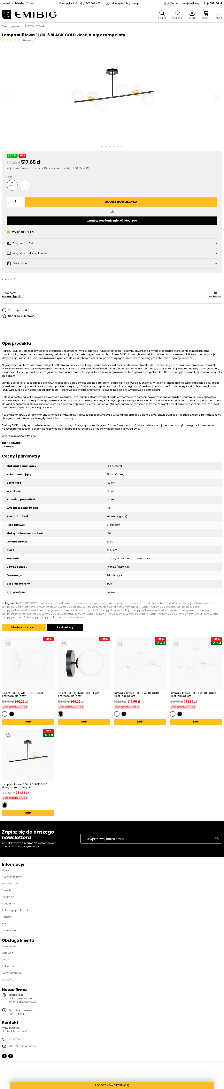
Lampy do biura (116, 603)
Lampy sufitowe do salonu (99, 607)
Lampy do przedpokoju (115, 610)
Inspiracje (8, 897)
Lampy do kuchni (171, 603)
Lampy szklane (76, 617)
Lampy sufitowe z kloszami (55, 603)
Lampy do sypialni (128, 607)
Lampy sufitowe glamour (89, 603)
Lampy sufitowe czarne (204, 614)
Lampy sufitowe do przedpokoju (152, 610)
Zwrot (5, 959)
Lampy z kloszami (137, 614)
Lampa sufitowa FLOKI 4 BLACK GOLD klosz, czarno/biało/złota (24, 786)
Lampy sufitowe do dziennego (21, 614)
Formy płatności (12, 973)
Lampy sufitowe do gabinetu (81, 610)
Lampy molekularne (52, 617)
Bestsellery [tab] (65, 627)
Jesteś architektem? (15, 3)
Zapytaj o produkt (19, 310)
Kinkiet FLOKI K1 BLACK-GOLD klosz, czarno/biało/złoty (79, 695)
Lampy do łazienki (188, 607)
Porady (6, 890)
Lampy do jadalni (13, 607)
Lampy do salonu (70, 607)
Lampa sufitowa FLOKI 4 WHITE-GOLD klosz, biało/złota (193, 695)
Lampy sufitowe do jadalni (41, 607)
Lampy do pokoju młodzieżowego (63, 614)
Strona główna (11, 26)
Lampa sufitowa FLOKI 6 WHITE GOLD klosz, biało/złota (136, 695)
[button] (9, 202)
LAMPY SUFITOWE (34, 26)
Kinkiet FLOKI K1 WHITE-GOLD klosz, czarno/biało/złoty (23, 695)
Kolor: (10, 176)
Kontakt (7, 917)
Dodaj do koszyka (121, 202)
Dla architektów (12, 877)
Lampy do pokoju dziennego (192, 610)
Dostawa (7, 979)
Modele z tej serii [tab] (23, 627)
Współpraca (10, 883)
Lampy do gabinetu (49, 610)
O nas (5, 870)
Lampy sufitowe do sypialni (158, 607)
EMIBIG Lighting (12, 296)
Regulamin (9, 903)
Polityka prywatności (15, 910)
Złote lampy (30, 617)
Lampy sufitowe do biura (143, 603)
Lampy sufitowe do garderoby (169, 614)
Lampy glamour (12, 617)
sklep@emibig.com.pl (126, 3)
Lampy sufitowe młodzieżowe (105, 614)
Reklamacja (9, 966)
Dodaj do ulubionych (21, 316)
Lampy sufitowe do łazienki (19, 610)
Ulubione (7, 953)
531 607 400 (93, 3)
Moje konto (9, 946)
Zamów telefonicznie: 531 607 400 (112, 221)
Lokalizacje (9, 930)
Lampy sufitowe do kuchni (199, 603)
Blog (5, 923)
